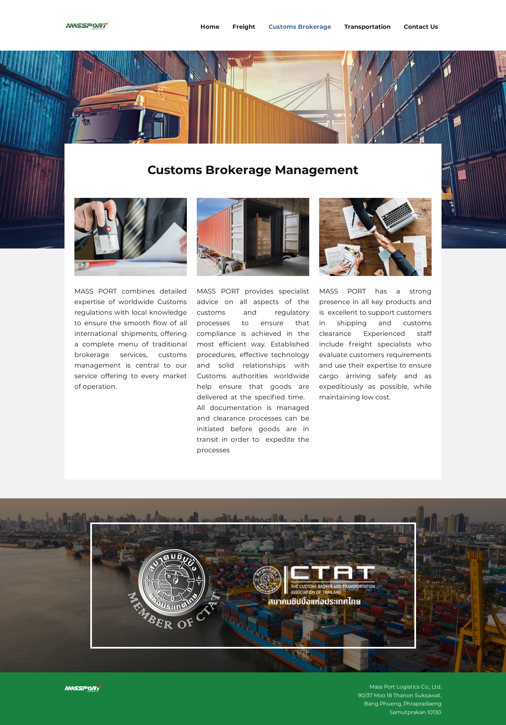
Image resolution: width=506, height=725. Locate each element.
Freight (243, 26)
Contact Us (421, 26)
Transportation (367, 26)
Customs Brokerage (300, 26)
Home (209, 26)
